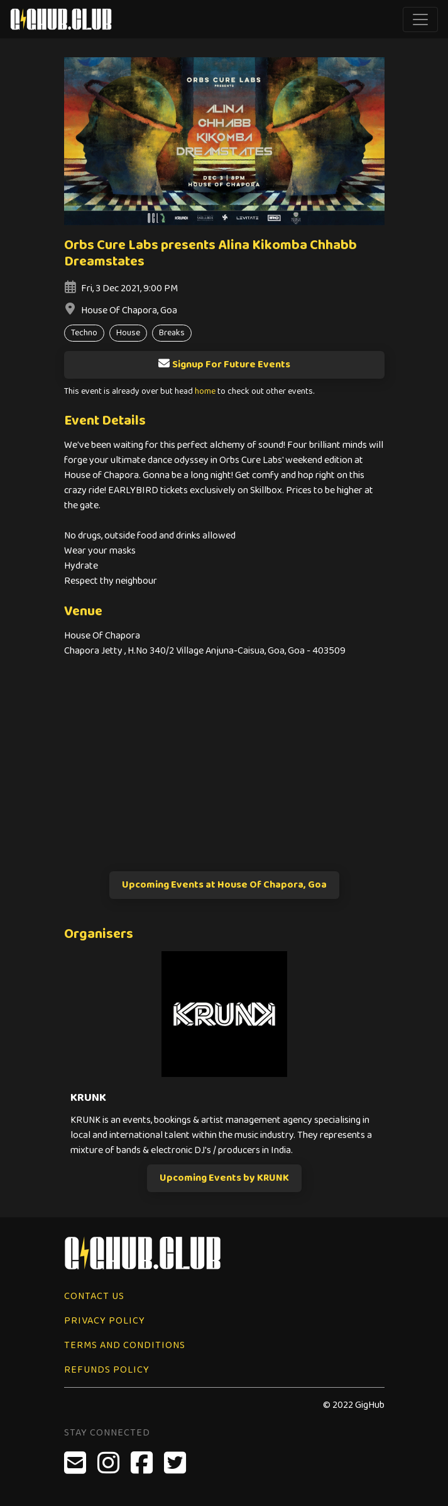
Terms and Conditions (124, 1345)
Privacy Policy (104, 1321)
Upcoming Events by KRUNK (224, 1178)
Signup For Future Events (224, 364)
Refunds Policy (107, 1370)
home (205, 391)
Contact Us (94, 1296)
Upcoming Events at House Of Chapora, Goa (224, 885)
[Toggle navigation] (420, 19)
